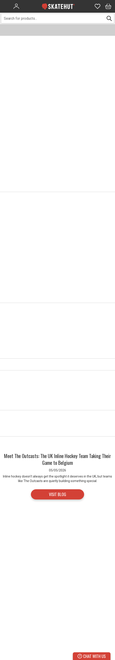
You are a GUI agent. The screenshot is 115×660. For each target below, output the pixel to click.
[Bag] (108, 6)
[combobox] (53, 18)
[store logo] (58, 6)
